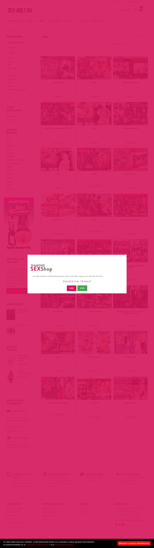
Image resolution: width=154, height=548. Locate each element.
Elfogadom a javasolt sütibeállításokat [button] (134, 543)
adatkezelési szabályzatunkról (38, 545)
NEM (71, 288)
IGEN (82, 288)
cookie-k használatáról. (64, 545)
